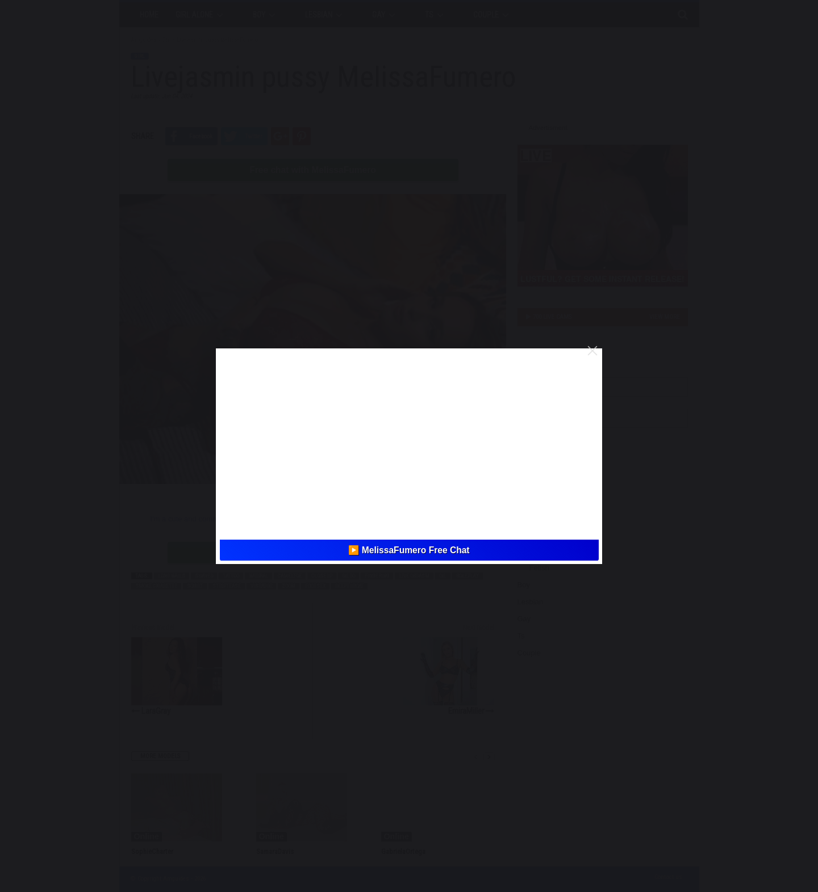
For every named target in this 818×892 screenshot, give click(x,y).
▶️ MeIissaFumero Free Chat (408, 550)
